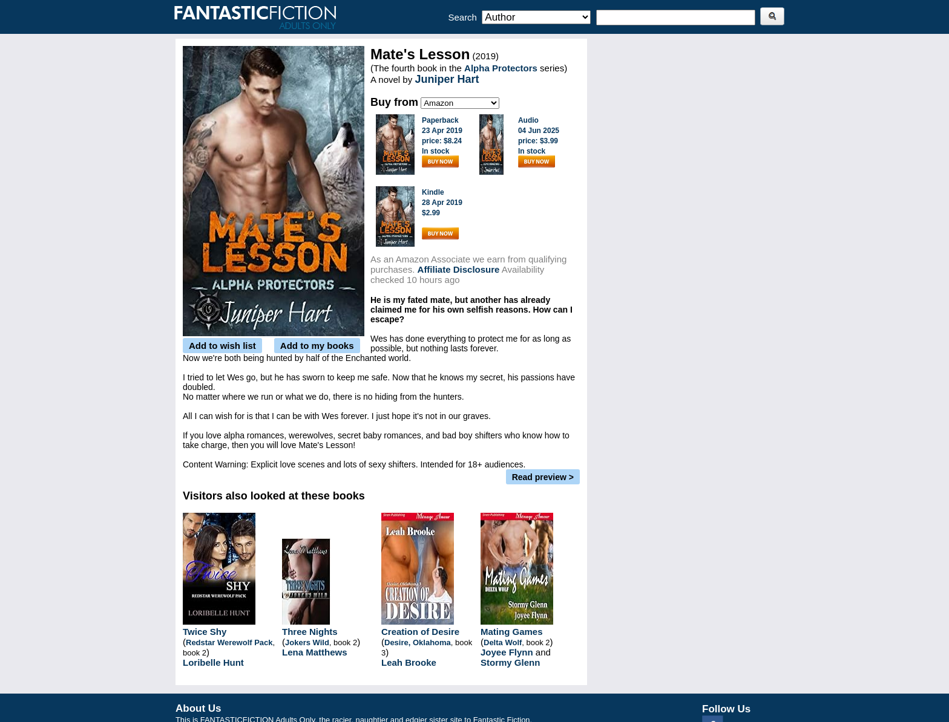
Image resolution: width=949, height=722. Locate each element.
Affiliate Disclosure (459, 269)
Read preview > (543, 477)
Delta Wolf (503, 642)
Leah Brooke (408, 662)
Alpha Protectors (500, 68)
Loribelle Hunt (213, 662)
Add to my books (317, 345)
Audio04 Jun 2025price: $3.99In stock (538, 141)
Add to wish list (222, 345)
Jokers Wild (307, 642)
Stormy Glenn (510, 662)
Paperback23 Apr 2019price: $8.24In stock (442, 141)
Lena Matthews (314, 652)
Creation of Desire (420, 631)
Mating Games (512, 631)
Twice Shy (204, 631)
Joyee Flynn (507, 652)
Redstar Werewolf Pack (229, 642)
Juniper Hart (447, 79)
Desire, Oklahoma (417, 642)
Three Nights (310, 631)
